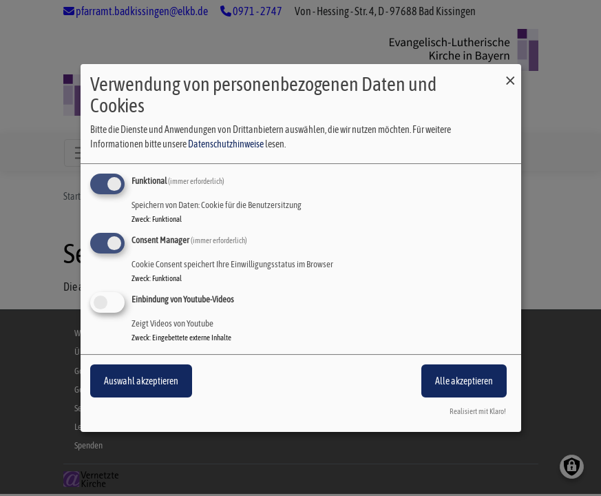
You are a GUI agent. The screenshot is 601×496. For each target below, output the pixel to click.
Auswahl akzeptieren (141, 380)
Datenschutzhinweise (226, 143)
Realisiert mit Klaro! (478, 411)
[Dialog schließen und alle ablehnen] (510, 72)
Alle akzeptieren (464, 380)
